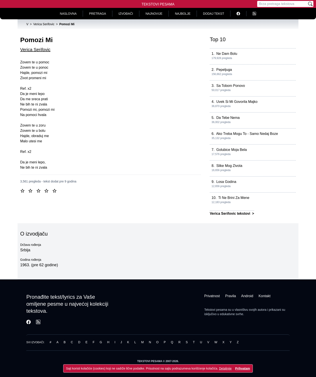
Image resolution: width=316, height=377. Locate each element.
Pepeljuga (224, 69)
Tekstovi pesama (215, 309)
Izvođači (125, 13)
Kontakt (264, 296)
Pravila (230, 296)
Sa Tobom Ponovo (230, 86)
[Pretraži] (310, 4)
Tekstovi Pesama (158, 4)
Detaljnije (225, 368)
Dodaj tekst (213, 13)
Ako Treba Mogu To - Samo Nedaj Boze (247, 134)
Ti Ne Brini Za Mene (233, 198)
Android (247, 296)
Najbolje (182, 13)
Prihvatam (242, 368)
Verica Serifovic (35, 49)
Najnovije (153, 13)
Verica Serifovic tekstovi (230, 213)
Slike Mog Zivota (229, 166)
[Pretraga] (282, 4)
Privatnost (212, 296)
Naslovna (68, 13)
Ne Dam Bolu (226, 53)
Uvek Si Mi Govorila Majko (237, 102)
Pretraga (97, 13)
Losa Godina (226, 182)
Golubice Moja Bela (231, 150)
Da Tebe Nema (228, 118)
